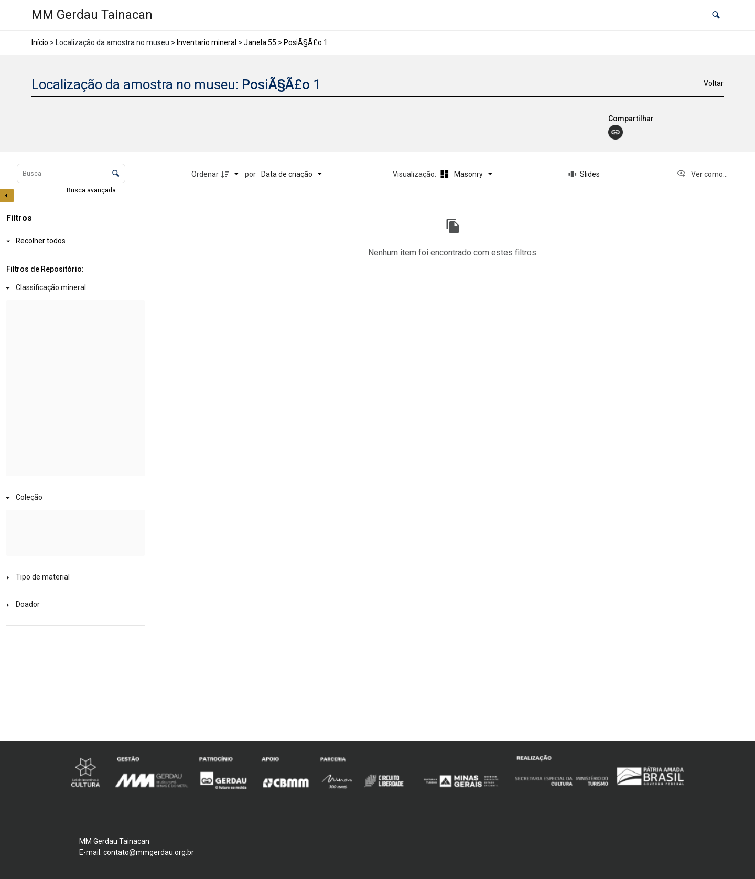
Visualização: (415, 174)
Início (39, 42)
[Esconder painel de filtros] (7, 195)
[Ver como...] (702, 174)
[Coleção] (73, 497)
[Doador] (73, 604)
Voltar (714, 83)
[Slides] (584, 174)
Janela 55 (260, 42)
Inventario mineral (206, 42)
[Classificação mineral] (73, 288)
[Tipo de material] (73, 577)
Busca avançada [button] (92, 190)
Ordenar (205, 174)
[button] (716, 15)
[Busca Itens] (71, 173)
